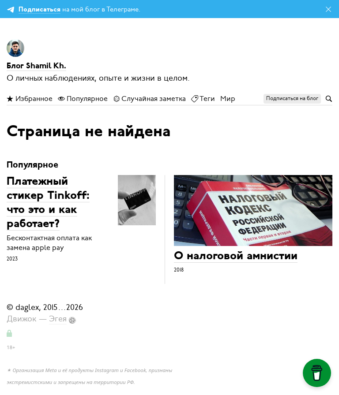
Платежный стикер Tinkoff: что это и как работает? (48, 203)
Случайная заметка (149, 99)
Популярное (83, 99)
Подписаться (39, 10)
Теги (203, 99)
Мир (227, 99)
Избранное (30, 99)
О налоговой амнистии (236, 256)
